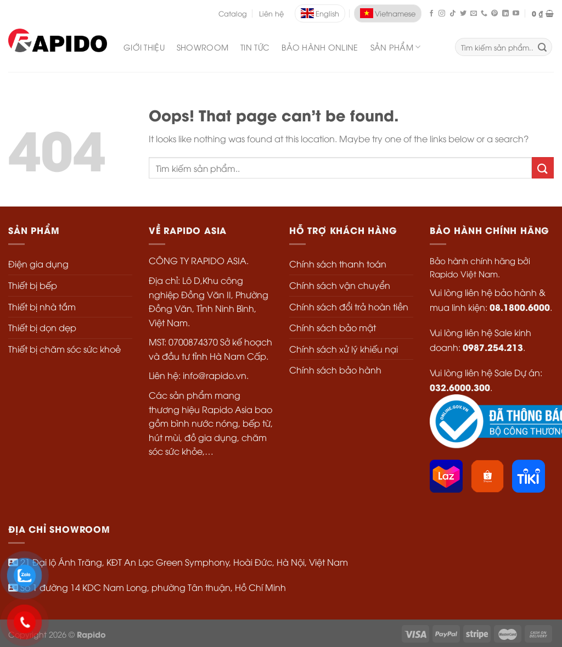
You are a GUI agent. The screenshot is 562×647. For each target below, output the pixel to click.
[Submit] (543, 168)
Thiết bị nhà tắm (42, 306)
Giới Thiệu (144, 47)
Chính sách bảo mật (332, 327)
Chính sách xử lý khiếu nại (343, 349)
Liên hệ (271, 13)
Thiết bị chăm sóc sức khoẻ (64, 349)
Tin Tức (254, 47)
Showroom (202, 47)
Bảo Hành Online (320, 47)
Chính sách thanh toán (337, 264)
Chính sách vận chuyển (339, 285)
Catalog (232, 13)
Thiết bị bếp (32, 285)
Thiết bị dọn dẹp (42, 327)
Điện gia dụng (38, 264)
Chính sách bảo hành (335, 370)
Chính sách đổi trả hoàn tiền (348, 306)
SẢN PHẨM (395, 47)
